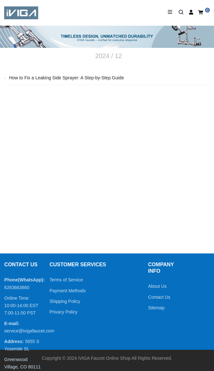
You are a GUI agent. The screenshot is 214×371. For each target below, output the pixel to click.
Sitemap (156, 307)
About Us (157, 286)
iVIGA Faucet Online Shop (104, 358)
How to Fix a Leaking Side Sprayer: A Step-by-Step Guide (66, 77)
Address (13, 341)
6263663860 (16, 287)
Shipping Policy (64, 301)
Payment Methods (67, 290)
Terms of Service (66, 279)
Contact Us (159, 297)
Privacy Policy (63, 311)
